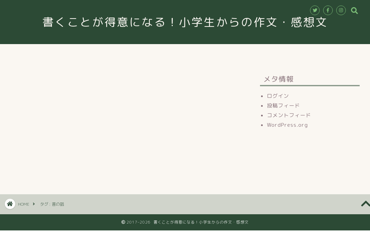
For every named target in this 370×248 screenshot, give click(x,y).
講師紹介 (173, 52)
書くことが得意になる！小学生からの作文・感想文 (191, 22)
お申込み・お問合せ (221, 52)
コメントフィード (289, 115)
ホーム (102, 52)
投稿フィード (283, 105)
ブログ (268, 52)
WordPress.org (287, 124)
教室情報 (136, 52)
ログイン (278, 96)
